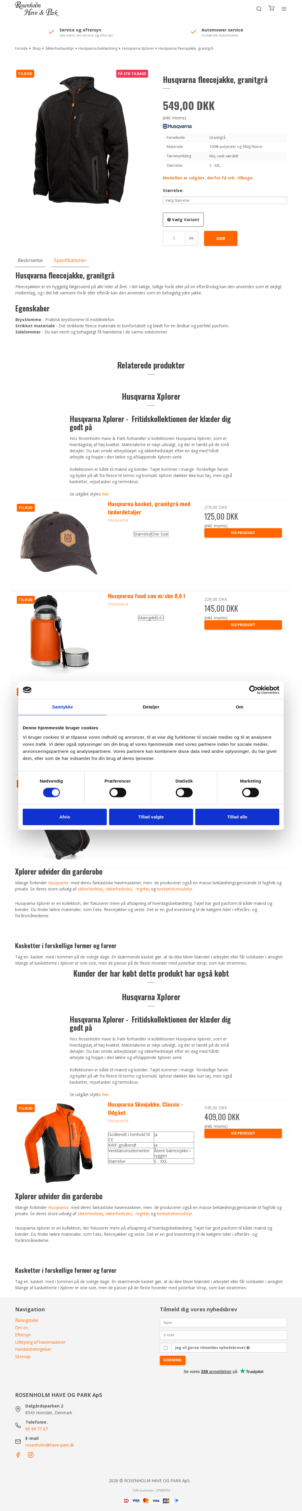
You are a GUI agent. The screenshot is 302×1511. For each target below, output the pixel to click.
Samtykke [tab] (62, 706)
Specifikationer (70, 260)
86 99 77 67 (36, 1429)
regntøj (143, 1213)
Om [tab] (239, 706)
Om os (21, 1327)
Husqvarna (58, 1207)
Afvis (64, 816)
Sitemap (23, 1356)
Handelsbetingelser (33, 1349)
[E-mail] (223, 1334)
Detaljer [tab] (151, 706)
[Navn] (223, 1322)
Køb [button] (220, 238)
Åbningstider (27, 1320)
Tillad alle (237, 816)
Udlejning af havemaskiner (40, 1342)
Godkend (172, 1359)
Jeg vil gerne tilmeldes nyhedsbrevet (212, 1347)
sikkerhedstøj (90, 1213)
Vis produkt (243, 1133)
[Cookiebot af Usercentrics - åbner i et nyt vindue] (253, 690)
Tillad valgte (151, 816)
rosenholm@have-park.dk (49, 1445)
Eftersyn (23, 1334)
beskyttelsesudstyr (174, 1213)
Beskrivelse (30, 260)
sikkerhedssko (118, 1213)
